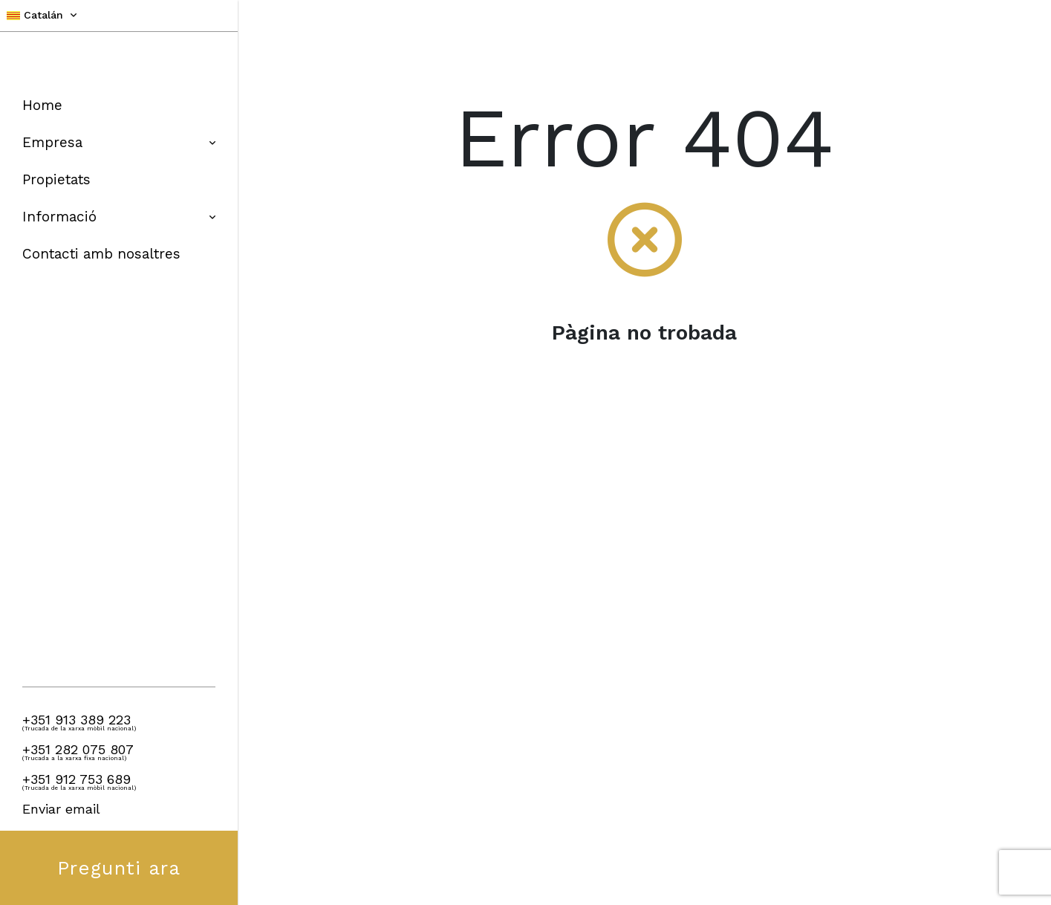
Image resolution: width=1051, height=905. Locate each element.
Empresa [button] (118, 142)
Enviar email (61, 809)
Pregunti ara (118, 868)
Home (42, 105)
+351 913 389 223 (76, 719)
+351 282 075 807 (78, 749)
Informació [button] (118, 216)
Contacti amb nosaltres (101, 253)
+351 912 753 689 (76, 779)
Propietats (56, 179)
